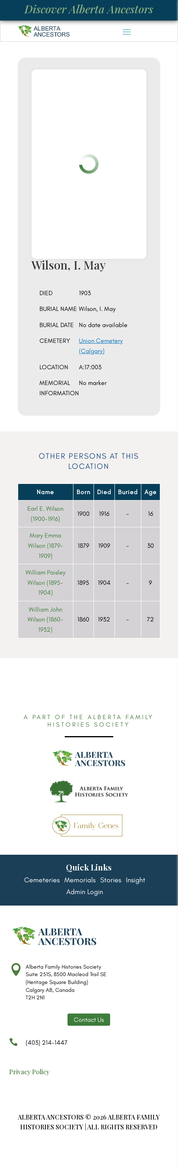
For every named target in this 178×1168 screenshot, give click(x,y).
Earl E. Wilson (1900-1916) (45, 514)
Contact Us (89, 1019)
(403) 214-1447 (38, 1046)
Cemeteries (42, 880)
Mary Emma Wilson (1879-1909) (45, 545)
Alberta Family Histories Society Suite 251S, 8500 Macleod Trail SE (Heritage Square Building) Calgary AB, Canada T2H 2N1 (66, 982)
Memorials (80, 880)
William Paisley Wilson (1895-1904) (46, 582)
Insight (135, 880)
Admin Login (84, 892)
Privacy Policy (29, 1072)
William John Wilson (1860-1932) (45, 619)
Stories (110, 880)
